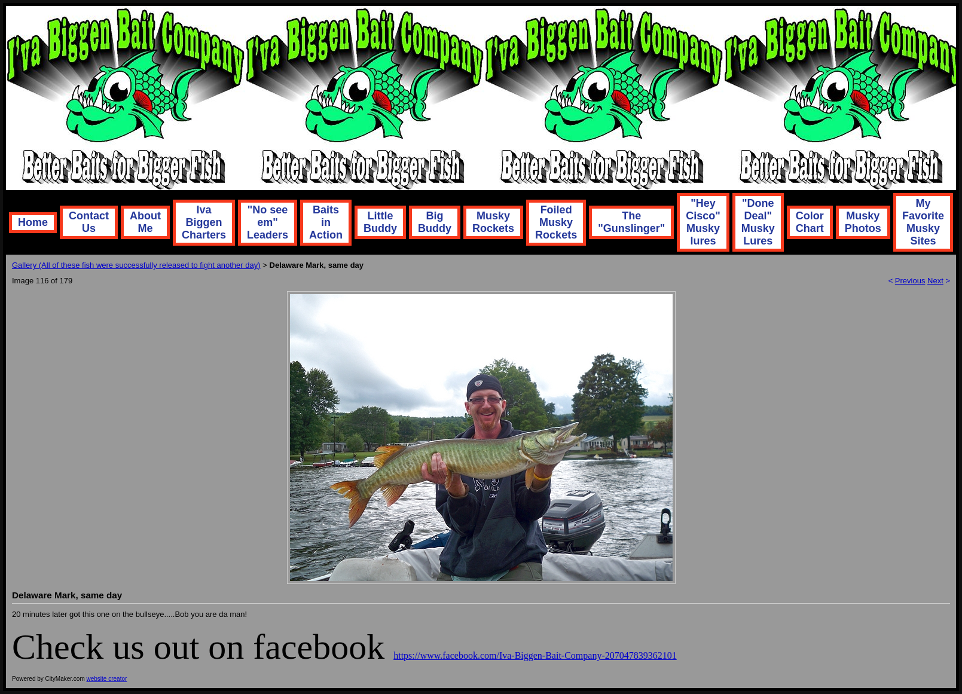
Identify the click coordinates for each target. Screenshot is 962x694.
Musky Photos (863, 222)
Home (33, 222)
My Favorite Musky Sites (923, 222)
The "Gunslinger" (631, 222)
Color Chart (810, 222)
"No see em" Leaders (267, 222)
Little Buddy (380, 222)
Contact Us (89, 222)
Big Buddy (434, 222)
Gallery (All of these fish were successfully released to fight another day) (136, 265)
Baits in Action (326, 222)
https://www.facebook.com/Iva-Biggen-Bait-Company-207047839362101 (535, 655)
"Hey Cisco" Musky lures (703, 222)
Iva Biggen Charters (204, 222)
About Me (145, 222)
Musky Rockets (493, 222)
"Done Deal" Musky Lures (758, 222)
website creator (107, 678)
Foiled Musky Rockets (556, 222)
